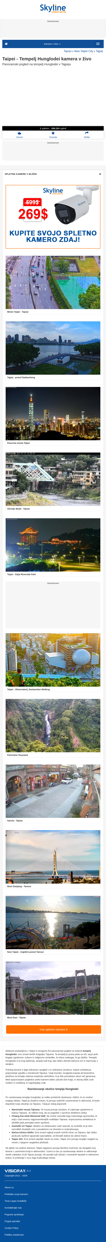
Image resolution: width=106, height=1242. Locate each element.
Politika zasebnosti (14, 1234)
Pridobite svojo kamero (16, 1194)
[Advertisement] (52, 30)
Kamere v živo (52, 44)
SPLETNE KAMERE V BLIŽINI (53, 174)
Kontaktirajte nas (13, 1207)
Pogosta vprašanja (14, 1214)
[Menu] (98, 43)
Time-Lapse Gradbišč (15, 1201)
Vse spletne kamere (54, 1029)
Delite (87, 134)
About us (9, 1187)
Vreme (19, 134)
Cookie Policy (12, 1228)
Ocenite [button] (53, 134)
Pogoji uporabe (12, 1221)
